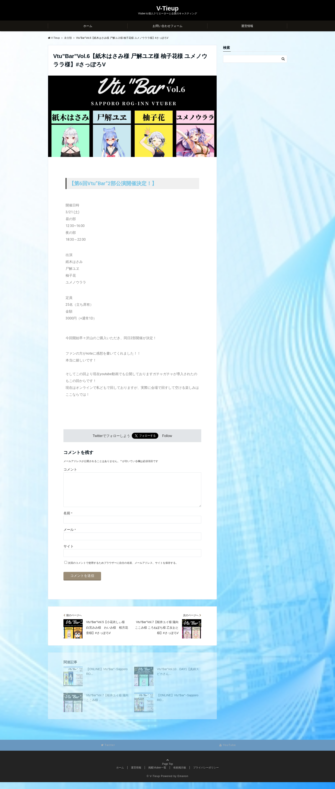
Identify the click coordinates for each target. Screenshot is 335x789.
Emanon (183, 783)
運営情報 (247, 26)
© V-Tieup (153, 783)
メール (69, 536)
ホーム (87, 26)
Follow (167, 436)
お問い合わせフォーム (167, 26)
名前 (67, 520)
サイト (68, 553)
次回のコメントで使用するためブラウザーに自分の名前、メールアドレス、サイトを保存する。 (123, 569)
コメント (70, 469)
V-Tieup (167, 8)
